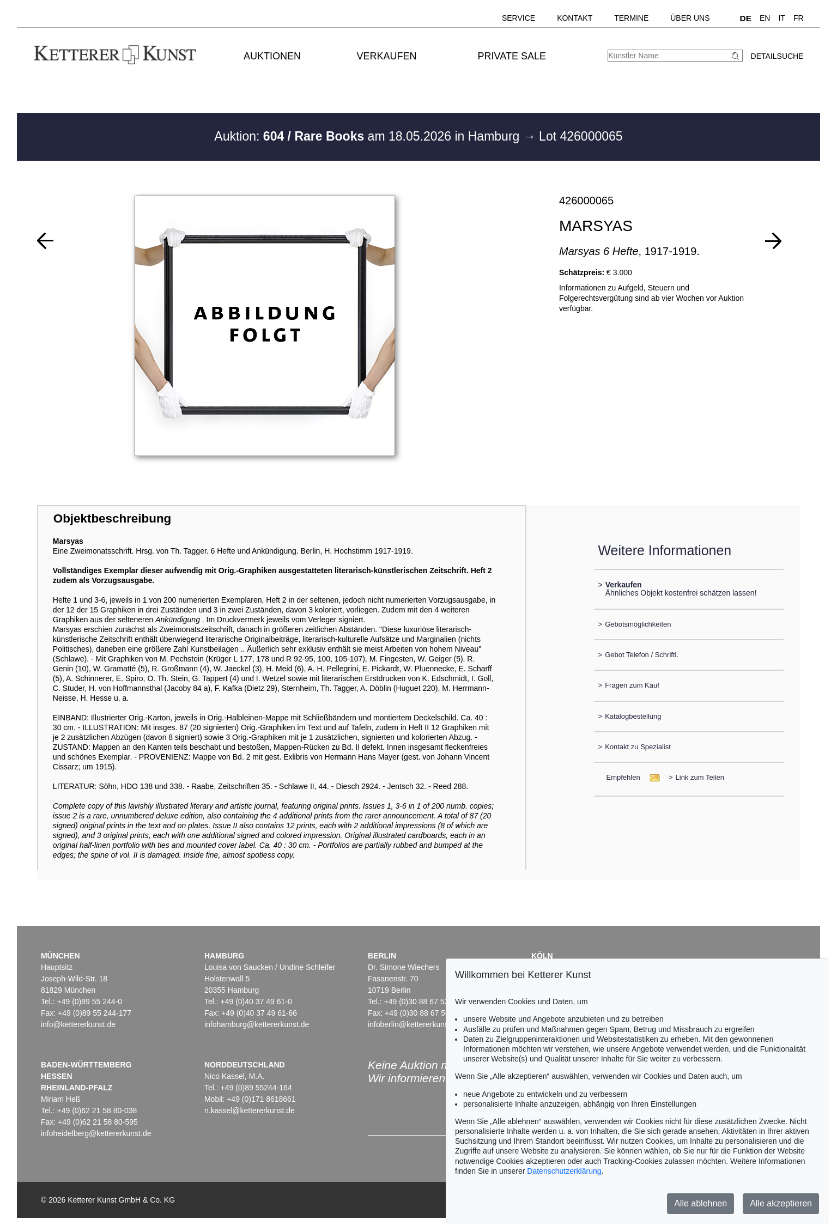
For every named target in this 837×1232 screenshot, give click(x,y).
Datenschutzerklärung (564, 1171)
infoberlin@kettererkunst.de (414, 1024)
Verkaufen (386, 56)
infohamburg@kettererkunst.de (256, 1024)
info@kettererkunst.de (78, 1024)
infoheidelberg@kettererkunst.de (96, 1133)
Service (518, 18)
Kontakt (574, 18)
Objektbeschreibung (112, 518)
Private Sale (512, 56)
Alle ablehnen (700, 1203)
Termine (631, 18)
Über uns (689, 18)
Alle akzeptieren (781, 1203)
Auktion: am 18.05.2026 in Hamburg (368, 136)
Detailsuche (777, 56)
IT (781, 18)
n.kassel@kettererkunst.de (249, 1110)
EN (765, 18)
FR (798, 18)
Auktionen (272, 56)
